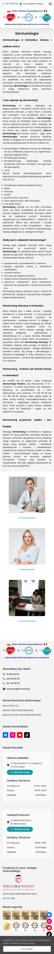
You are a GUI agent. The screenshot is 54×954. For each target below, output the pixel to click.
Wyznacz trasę (19, 772)
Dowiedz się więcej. (28, 943)
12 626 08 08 (11, 674)
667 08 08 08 (11, 683)
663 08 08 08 (11, 678)
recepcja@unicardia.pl (36, 399)
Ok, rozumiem (27, 949)
